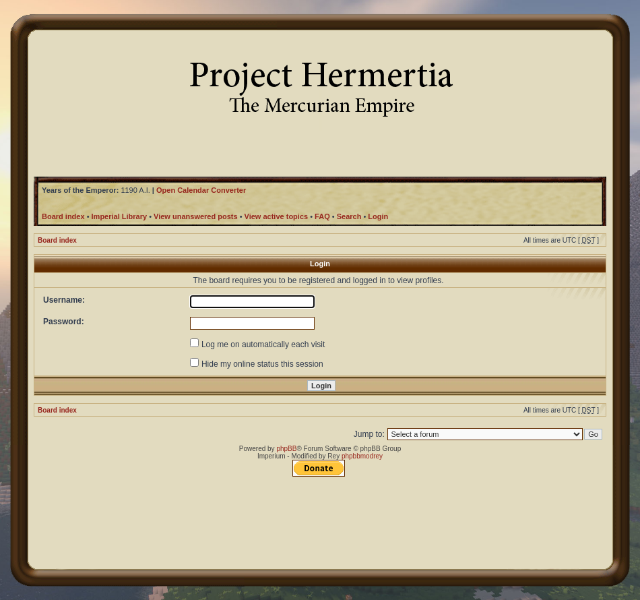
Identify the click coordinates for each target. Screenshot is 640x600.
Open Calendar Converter (201, 190)
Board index (57, 240)
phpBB (286, 448)
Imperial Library (120, 216)
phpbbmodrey (362, 456)
